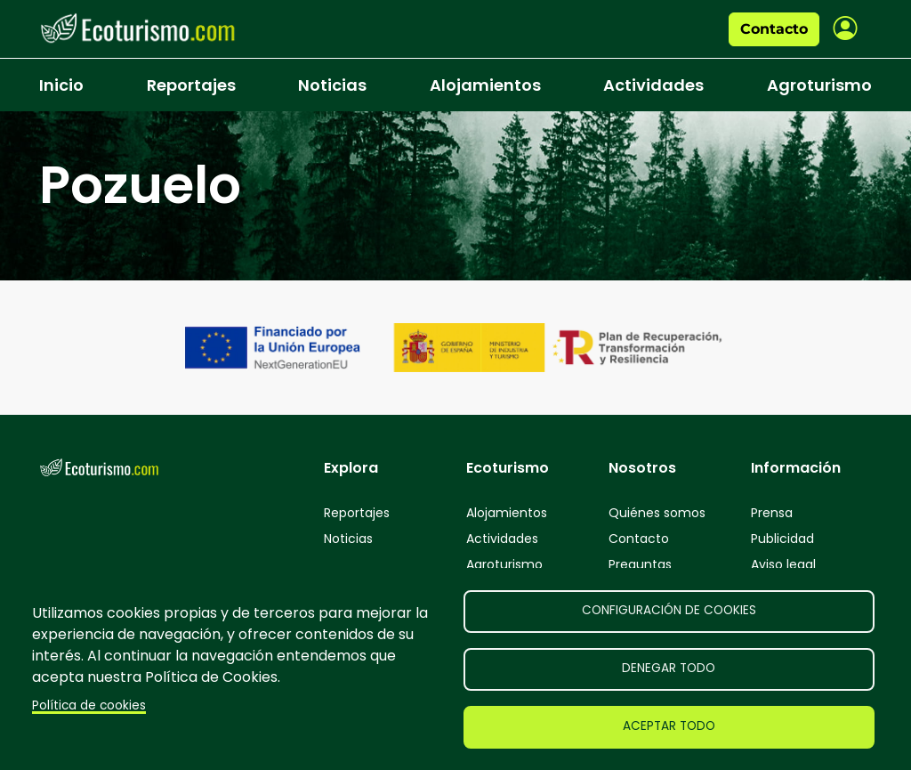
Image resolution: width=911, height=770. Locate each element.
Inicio (61, 85)
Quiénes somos (657, 513)
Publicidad (782, 538)
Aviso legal (783, 564)
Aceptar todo (669, 725)
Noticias (332, 85)
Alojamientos (485, 85)
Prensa (772, 513)
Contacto (774, 28)
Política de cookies (89, 705)
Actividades (653, 85)
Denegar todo (668, 668)
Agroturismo (819, 85)
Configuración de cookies (669, 610)
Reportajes (191, 85)
